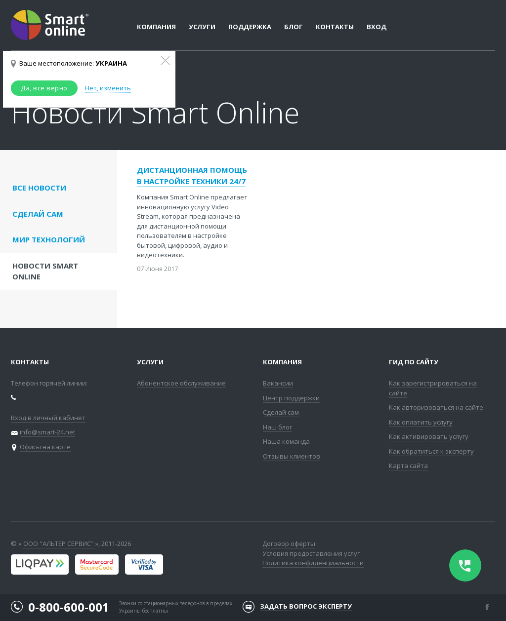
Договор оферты (288, 543)
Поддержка (249, 26)
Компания (282, 361)
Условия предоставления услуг (311, 553)
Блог (293, 26)
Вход (376, 26)
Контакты (335, 26)
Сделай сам (281, 412)
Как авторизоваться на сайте (436, 407)
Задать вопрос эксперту (306, 606)
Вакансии (278, 383)
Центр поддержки (291, 397)
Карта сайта (408, 465)
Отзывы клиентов (291, 456)
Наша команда (286, 441)
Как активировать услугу (428, 436)
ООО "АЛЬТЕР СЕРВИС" (58, 543)
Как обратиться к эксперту (431, 451)
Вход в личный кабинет (48, 417)
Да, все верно (44, 87)
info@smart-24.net (47, 431)
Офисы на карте (45, 446)
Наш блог (277, 427)
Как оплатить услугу (421, 422)
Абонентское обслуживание (181, 383)
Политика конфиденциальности (313, 562)
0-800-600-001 (68, 607)
